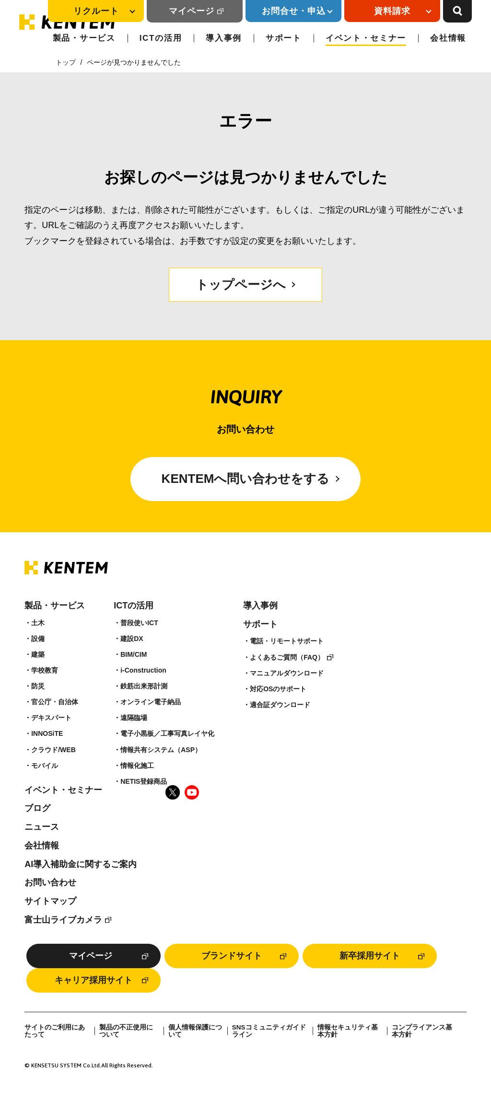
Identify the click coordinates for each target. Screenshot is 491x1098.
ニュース (41, 827)
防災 (38, 686)
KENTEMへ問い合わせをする (246, 478)
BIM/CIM (133, 654)
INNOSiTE (47, 733)
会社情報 (448, 38)
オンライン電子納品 (150, 702)
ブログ (37, 808)
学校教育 (44, 670)
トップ (66, 62)
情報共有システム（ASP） (160, 750)
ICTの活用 (161, 38)
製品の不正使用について (126, 1031)
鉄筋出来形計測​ (143, 686)
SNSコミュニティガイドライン (269, 1031)
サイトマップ (50, 901)
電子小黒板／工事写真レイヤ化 (167, 733)
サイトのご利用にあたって (54, 1031)
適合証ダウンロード (280, 705)
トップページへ (241, 284)
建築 (38, 654)
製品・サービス (84, 38)
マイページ (191, 11)
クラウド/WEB (53, 750)
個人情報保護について (195, 1031)
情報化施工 (137, 765)
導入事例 (224, 38)
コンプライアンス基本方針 (422, 1031)
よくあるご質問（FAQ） (287, 657)
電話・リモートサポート (287, 641)
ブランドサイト (231, 956)
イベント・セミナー (366, 38)
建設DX (131, 638)
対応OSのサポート (278, 689)
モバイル (44, 765)
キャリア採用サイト (93, 980)
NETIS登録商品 (143, 781)
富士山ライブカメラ (63, 920)
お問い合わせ (50, 882)
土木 (38, 623)
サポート (284, 38)
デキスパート (51, 717)
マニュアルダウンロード (287, 673)
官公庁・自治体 (54, 702)
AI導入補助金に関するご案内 (80, 864)
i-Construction (143, 670)
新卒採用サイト (369, 956)
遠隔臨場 (133, 717)
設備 (38, 638)
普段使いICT (139, 623)
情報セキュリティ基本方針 (347, 1031)
